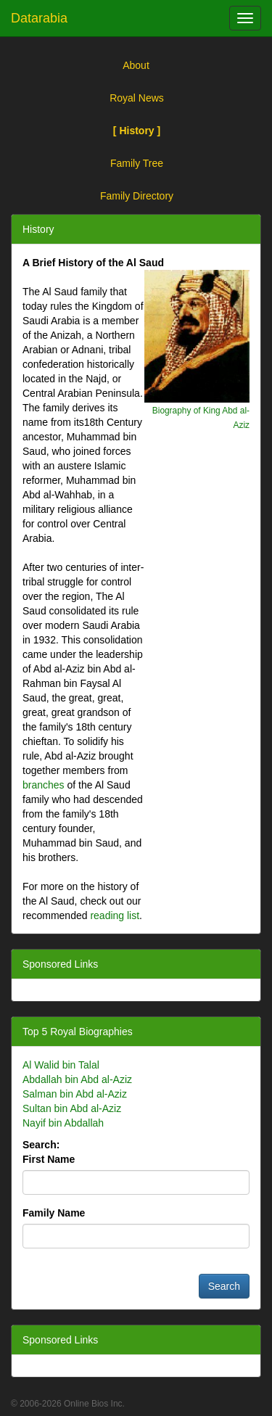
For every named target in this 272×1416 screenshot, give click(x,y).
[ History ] (136, 130)
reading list (114, 915)
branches (43, 785)
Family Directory (136, 196)
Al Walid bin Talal (60, 1065)
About (136, 65)
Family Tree (136, 163)
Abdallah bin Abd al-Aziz (77, 1079)
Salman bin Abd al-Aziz (74, 1094)
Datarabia (39, 18)
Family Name (53, 1213)
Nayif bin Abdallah (63, 1123)
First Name (48, 1159)
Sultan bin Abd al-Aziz (71, 1108)
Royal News (137, 98)
